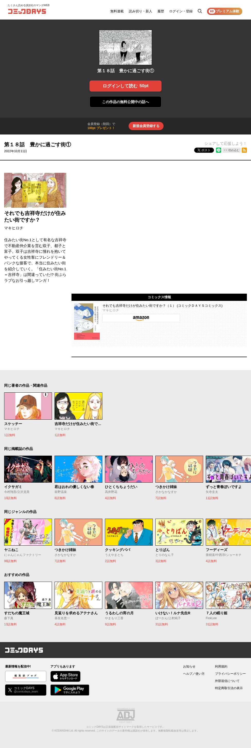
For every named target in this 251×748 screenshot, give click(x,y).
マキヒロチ (13, 228)
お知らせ (189, 666)
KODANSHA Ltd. (64, 730)
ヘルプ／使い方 (194, 673)
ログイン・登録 (181, 11)
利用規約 (221, 666)
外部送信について (227, 681)
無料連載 (117, 11)
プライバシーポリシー (230, 673)
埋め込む (233, 150)
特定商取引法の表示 (229, 688)
